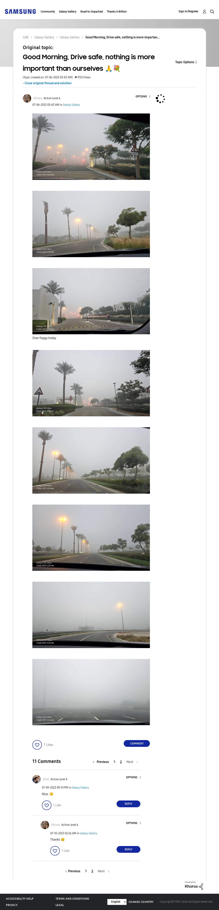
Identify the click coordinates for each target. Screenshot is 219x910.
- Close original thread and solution (47, 83)
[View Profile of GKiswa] (37, 98)
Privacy (11, 905)
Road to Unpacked (91, 11)
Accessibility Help (20, 898)
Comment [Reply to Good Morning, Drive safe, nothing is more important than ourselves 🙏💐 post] (137, 743)
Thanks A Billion (117, 11)
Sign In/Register (188, 11)
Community (48, 11)
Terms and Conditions (72, 898)
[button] (143, 97)
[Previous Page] (101, 762)
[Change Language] (117, 902)
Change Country (141, 902)
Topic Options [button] (184, 62)
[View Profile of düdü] (46, 779)
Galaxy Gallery (67, 11)
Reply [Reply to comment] (128, 803)
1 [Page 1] (114, 762)
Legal (60, 905)
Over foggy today (44, 338)
